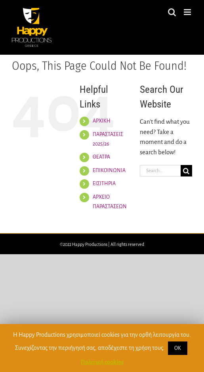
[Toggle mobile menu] (188, 12)
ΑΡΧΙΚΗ (102, 121)
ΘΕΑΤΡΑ (101, 157)
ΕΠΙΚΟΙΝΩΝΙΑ (109, 170)
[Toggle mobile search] (172, 12)
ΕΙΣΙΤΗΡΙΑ (104, 183)
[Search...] (160, 170)
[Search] (186, 170)
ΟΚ (177, 348)
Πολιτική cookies (102, 362)
